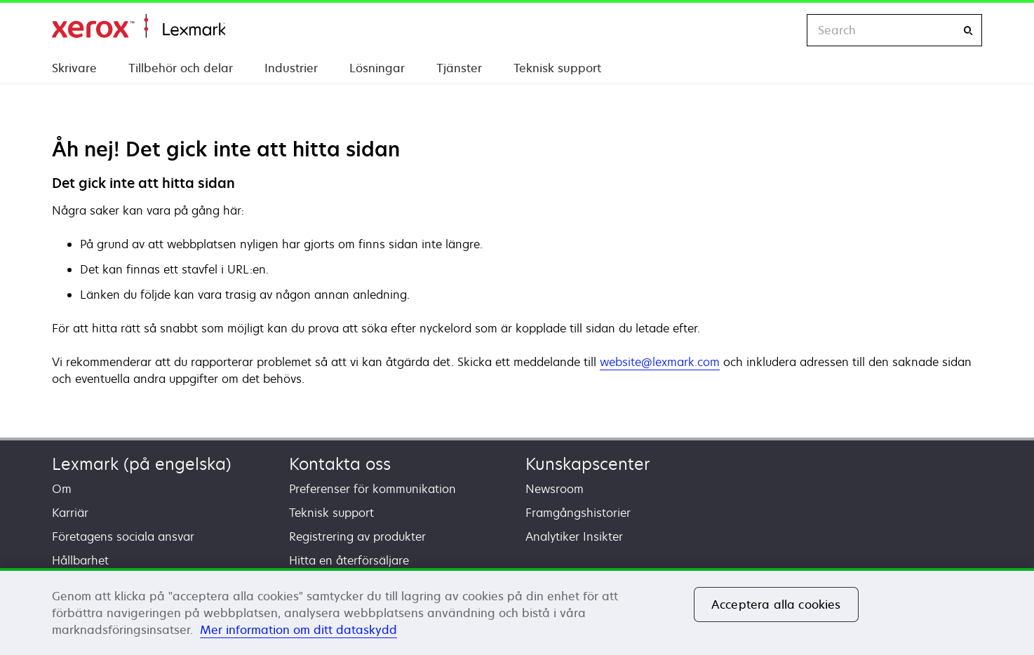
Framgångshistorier (578, 512)
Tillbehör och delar (180, 68)
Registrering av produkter (357, 536)
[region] (517, 611)
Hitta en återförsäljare (349, 560)
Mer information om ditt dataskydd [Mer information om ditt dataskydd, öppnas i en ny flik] (298, 629)
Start (138, 26)
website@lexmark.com (660, 362)
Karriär (70, 512)
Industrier (291, 68)
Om (62, 489)
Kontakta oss (340, 464)
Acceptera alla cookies (776, 604)
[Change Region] (781, 30)
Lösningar (377, 68)
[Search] (968, 30)
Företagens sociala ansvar (123, 536)
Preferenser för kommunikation (372, 489)
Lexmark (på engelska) (141, 464)
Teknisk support (557, 68)
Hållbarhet (80, 560)
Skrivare (74, 68)
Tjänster (459, 68)
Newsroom (554, 489)
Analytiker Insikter (574, 536)
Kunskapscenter (587, 464)
